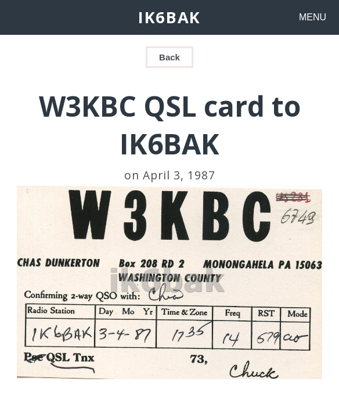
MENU (312, 17)
